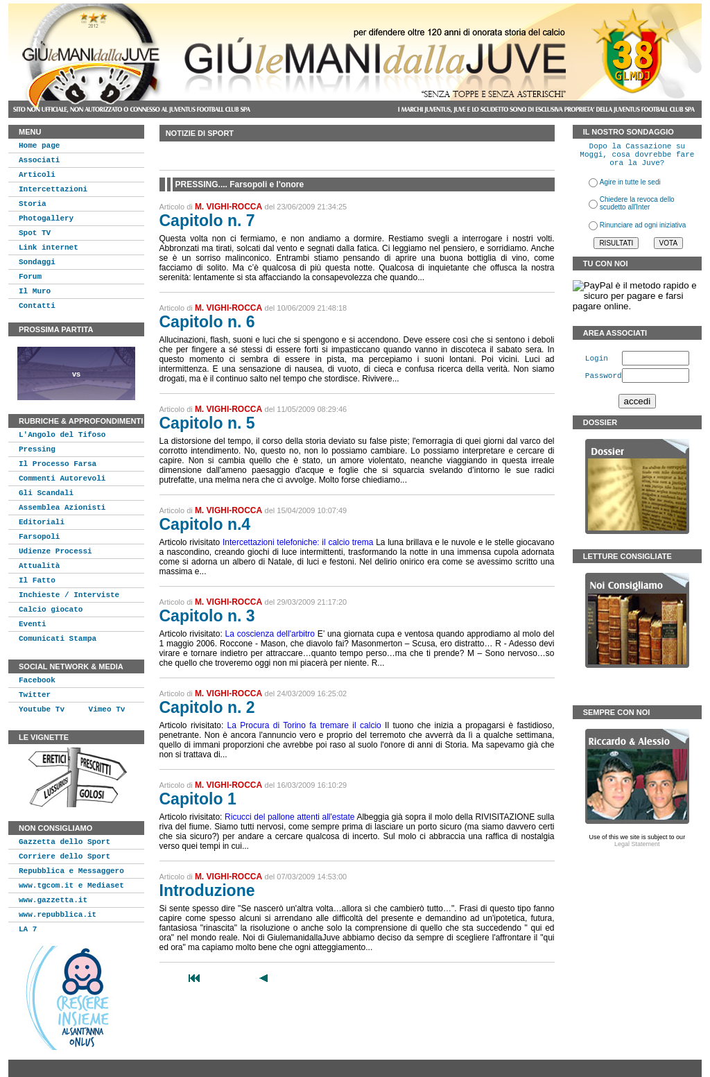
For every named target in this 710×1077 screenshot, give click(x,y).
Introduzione (207, 890)
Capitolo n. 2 (207, 707)
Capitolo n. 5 (207, 423)
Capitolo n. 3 (207, 616)
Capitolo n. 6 (207, 322)
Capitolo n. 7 (207, 221)
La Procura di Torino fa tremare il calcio (304, 725)
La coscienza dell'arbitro (270, 634)
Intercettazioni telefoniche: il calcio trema (298, 542)
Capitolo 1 (197, 799)
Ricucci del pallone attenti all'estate (289, 817)
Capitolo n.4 (205, 524)
